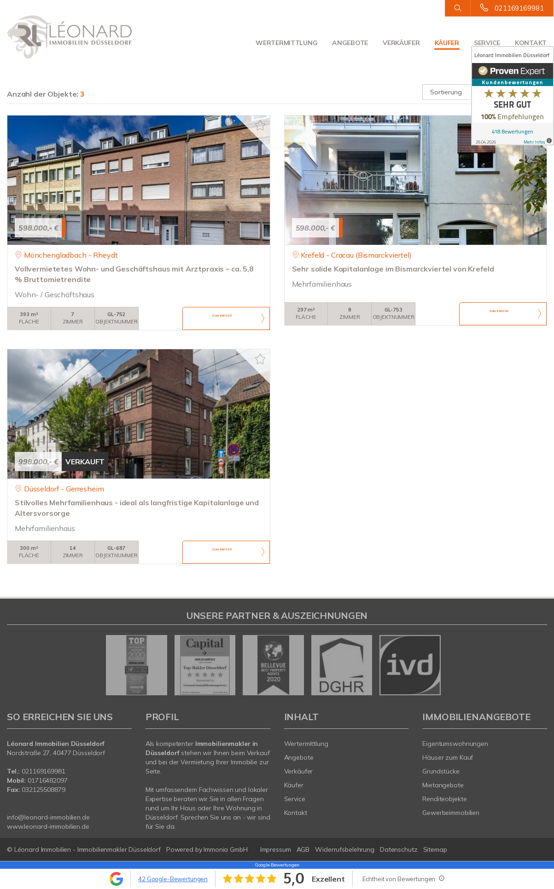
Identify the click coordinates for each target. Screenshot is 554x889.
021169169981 (519, 8)
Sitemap (435, 849)
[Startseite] (69, 36)
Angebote (350, 43)
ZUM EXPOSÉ (222, 318)
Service (487, 43)
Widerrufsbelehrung (344, 849)
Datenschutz (399, 849)
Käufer (447, 43)
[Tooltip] (441, 878)
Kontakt (531, 43)
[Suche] (457, 8)
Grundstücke (441, 771)
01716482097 (48, 780)
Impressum (275, 849)
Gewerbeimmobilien (450, 812)
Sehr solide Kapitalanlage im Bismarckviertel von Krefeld (393, 268)
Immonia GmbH (226, 849)
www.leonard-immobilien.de (48, 826)
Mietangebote (443, 785)
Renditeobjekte (444, 799)
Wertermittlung (286, 43)
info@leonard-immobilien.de (48, 817)
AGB (303, 849)
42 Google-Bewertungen (173, 879)
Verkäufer (401, 43)
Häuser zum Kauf (447, 757)
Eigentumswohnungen (455, 743)
